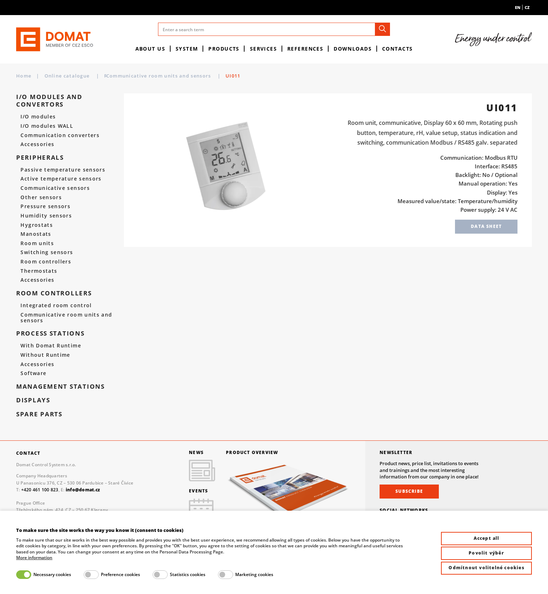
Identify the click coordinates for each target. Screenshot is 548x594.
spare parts (39, 414)
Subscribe (409, 491)
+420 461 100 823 (40, 490)
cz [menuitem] (527, 7)
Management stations (60, 386)
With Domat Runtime (50, 346)
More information (34, 558)
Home (23, 76)
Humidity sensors (46, 216)
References (305, 48)
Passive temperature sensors (62, 170)
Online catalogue (68, 76)
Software (33, 373)
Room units (37, 243)
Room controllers (128, 76)
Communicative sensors (55, 188)
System (187, 48)
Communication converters (59, 135)
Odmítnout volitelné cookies (486, 568)
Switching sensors (46, 252)
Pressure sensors (45, 206)
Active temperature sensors (60, 179)
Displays (33, 400)
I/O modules (38, 117)
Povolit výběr (486, 553)
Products (224, 48)
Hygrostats (36, 225)
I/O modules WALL (46, 126)
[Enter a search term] (274, 29)
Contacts (397, 48)
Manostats (35, 234)
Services (263, 48)
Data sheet (486, 226)
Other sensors (41, 197)
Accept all (487, 538)
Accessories (37, 144)
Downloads (353, 48)
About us (150, 48)
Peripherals (40, 158)
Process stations (50, 333)
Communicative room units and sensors (217, 76)
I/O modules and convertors (49, 100)
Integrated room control (56, 305)
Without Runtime (45, 355)
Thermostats (38, 271)
